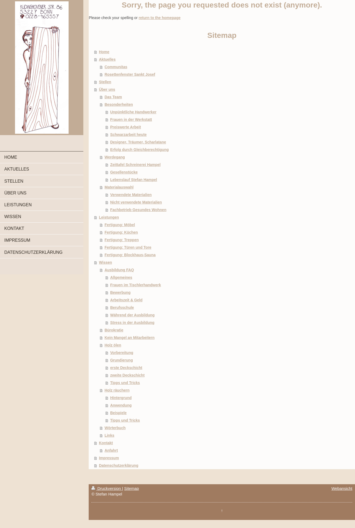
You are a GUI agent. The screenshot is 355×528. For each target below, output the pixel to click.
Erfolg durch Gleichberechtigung (139, 149)
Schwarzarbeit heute (128, 134)
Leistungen (109, 217)
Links (109, 435)
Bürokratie (113, 330)
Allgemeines (121, 277)
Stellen (105, 82)
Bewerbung (120, 292)
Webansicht (341, 488)
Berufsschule (122, 307)
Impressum (109, 458)
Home (104, 52)
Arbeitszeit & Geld (126, 300)
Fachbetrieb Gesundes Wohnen (138, 210)
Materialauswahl (118, 187)
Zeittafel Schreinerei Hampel (135, 164)
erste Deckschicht (126, 368)
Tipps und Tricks (125, 383)
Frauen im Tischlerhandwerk (135, 285)
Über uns (107, 89)
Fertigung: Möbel (119, 225)
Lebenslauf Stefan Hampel (133, 180)
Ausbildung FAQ (119, 270)
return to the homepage (159, 18)
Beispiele (118, 413)
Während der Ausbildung (132, 315)
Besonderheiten (118, 104)
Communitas (115, 67)
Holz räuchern (116, 390)
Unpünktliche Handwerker (133, 112)
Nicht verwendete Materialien (136, 202)
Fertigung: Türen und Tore (127, 247)
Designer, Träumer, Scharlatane (138, 142)
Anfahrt (111, 450)
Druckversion (106, 488)
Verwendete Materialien (131, 195)
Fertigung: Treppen (121, 240)
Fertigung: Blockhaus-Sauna (130, 255)
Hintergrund (121, 398)
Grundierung (121, 360)
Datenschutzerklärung (118, 465)
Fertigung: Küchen (121, 232)
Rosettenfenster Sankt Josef (129, 74)
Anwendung (121, 405)
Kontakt (106, 443)
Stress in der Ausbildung (132, 322)
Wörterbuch (115, 428)
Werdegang (114, 157)
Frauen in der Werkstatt (131, 119)
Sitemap (131, 488)
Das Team (113, 97)
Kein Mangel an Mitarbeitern (129, 337)
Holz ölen (112, 345)
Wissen (105, 262)
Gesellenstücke (124, 172)
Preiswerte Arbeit (125, 127)
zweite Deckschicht (127, 375)
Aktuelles (107, 59)
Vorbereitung (121, 352)
